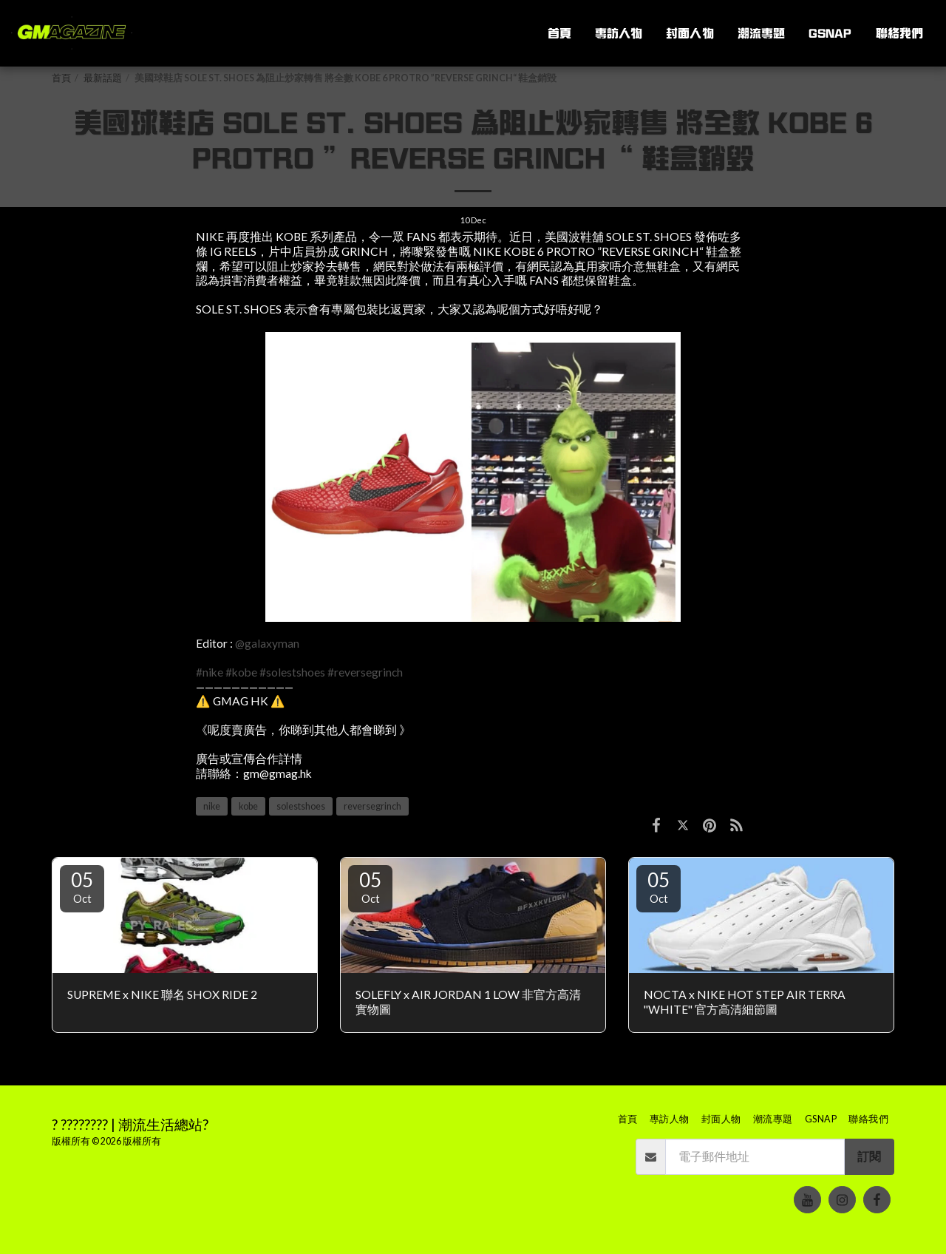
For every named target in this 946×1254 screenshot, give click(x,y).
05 (82, 886)
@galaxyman (267, 643)
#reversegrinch (365, 672)
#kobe (241, 672)
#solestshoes (292, 672)
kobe (248, 806)
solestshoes (300, 806)
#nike (209, 672)
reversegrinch (372, 806)
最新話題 (103, 78)
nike (211, 806)
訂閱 (869, 1156)
